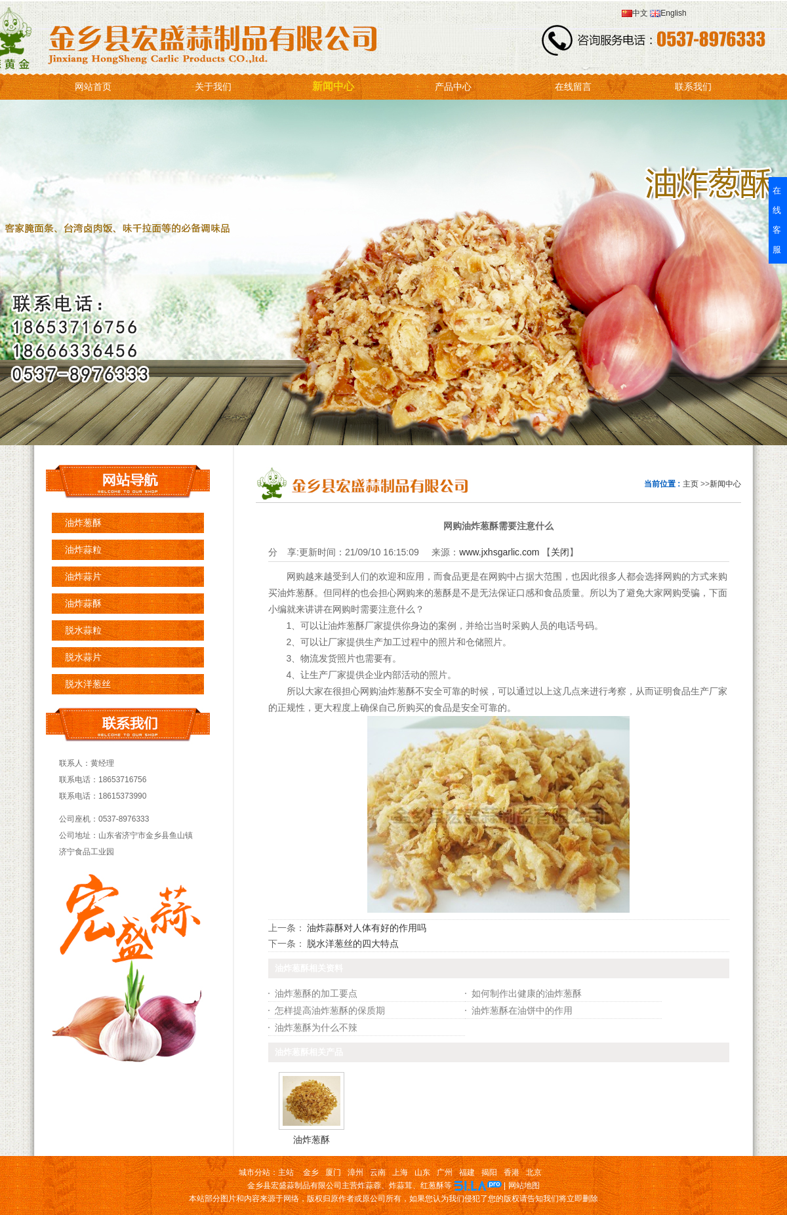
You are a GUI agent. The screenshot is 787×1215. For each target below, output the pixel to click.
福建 (467, 1172)
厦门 (333, 1172)
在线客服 (777, 220)
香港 (511, 1172)
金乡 (311, 1172)
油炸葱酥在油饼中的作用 (522, 1010)
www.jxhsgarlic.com (499, 552)
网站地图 (524, 1185)
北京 (534, 1172)
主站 (286, 1172)
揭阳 (489, 1172)
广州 (445, 1172)
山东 (422, 1172)
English (667, 13)
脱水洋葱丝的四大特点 (353, 943)
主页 (690, 483)
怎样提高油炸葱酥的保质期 (330, 1010)
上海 (400, 1172)
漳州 (355, 1172)
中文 (635, 13)
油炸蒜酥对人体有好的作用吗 (366, 928)
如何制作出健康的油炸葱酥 (527, 993)
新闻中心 (725, 483)
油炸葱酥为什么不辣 (316, 1027)
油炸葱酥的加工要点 (316, 993)
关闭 (560, 552)
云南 (378, 1172)
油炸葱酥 (311, 1139)
